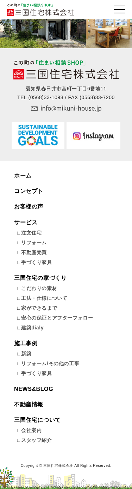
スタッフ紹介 (36, 440)
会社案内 (31, 430)
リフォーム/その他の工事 (50, 363)
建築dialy (32, 327)
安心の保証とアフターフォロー (57, 318)
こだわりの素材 (39, 288)
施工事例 (25, 343)
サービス (25, 222)
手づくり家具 (36, 262)
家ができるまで (39, 308)
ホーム (23, 176)
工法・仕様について (44, 298)
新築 (26, 353)
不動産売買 (34, 252)
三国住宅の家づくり (40, 278)
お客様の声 (28, 207)
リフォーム (34, 242)
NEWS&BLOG (33, 389)
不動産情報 (28, 404)
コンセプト (28, 191)
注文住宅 (31, 233)
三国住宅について (37, 420)
